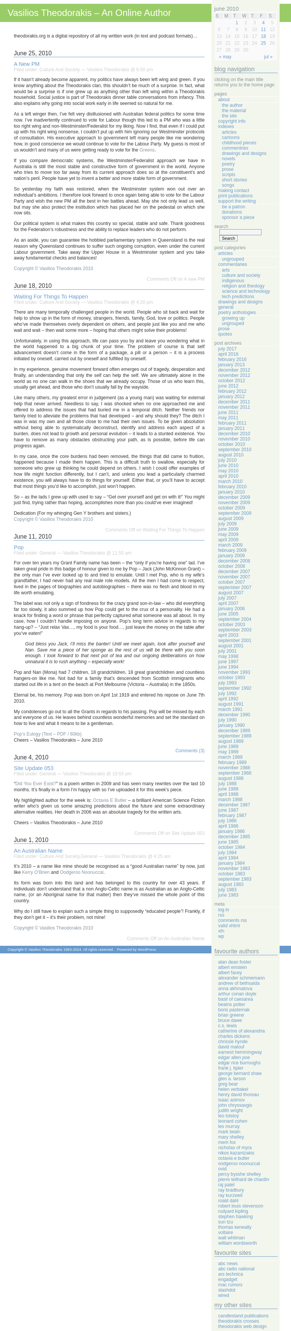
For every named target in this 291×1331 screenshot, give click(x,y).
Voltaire (225, 1232)
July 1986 (227, 820)
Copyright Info (232, 121)
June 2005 (228, 614)
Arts (226, 270)
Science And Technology (246, 291)
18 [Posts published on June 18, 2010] (263, 36)
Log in (223, 909)
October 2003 (231, 624)
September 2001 (235, 640)
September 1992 (235, 688)
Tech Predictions (238, 296)
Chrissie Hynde (233, 1041)
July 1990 (227, 720)
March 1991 (230, 709)
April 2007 (228, 603)
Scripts (228, 174)
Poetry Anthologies (237, 312)
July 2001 (227, 651)
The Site (229, 116)
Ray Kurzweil (230, 1195)
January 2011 (231, 428)
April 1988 (228, 794)
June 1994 (228, 667)
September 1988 (235, 773)
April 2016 (228, 354)
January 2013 (231, 364)
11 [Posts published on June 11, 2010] (263, 29)
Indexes (226, 126)
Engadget (228, 1279)
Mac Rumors (230, 1284)
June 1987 (228, 810)
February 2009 (232, 550)
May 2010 (228, 470)
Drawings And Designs (244, 153)
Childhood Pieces (239, 142)
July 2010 (227, 460)
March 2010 (230, 481)
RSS (221, 915)
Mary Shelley (231, 1137)
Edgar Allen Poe (234, 1057)
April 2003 (228, 635)
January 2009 (231, 555)
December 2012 (234, 370)
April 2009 (228, 539)
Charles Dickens (234, 1036)
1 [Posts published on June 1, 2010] (237, 22)
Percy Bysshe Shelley (239, 1174)
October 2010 (231, 444)
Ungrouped (233, 259)
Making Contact (233, 190)
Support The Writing (237, 201)
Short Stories (234, 180)
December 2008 (234, 561)
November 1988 (234, 767)
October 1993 (231, 677)
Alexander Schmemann (241, 978)
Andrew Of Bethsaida (239, 983)
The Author (232, 105)
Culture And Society (59, 69)
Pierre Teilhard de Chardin (243, 1179)
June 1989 (228, 746)
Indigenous (233, 280)
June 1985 (228, 842)
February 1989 (232, 762)
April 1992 (228, 698)
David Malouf (231, 1047)
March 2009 (230, 545)
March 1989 (230, 757)
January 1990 (231, 725)
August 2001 (231, 645)
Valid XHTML (229, 925)
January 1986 (231, 831)
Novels (228, 158)
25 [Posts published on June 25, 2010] (263, 43)
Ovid (222, 1169)
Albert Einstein (232, 967)
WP (221, 936)
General (47, 553)
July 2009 (227, 523)
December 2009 (234, 497)
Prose (227, 169)
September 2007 (235, 587)
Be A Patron (234, 206)
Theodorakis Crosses (238, 1321)
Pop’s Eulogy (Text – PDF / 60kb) (47, 734)
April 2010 (228, 476)
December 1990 (234, 714)
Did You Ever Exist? (36, 783)
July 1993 (227, 683)
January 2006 (231, 608)
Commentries (235, 148)
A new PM (26, 64)
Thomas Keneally (235, 1227)
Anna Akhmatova (235, 988)
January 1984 (231, 863)
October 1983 (231, 873)
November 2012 (234, 375)
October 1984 (231, 847)
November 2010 (234, 439)
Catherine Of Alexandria (241, 1031)
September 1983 (235, 879)
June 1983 (228, 895)
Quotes (225, 334)
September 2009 (235, 513)
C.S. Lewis (227, 1025)
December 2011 (234, 402)
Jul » (268, 56)
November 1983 (234, 868)
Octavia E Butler (110, 800)
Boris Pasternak (234, 1009)
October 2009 (231, 508)
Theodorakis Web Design (242, 1326)
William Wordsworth (237, 1243)
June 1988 (228, 789)
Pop (18, 547)
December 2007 (234, 571)
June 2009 (228, 529)
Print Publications (235, 195)
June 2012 (228, 386)
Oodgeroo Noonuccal (81, 872)
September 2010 (235, 449)
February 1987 (232, 815)
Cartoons (231, 137)
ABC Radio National (236, 1269)
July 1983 (227, 889)
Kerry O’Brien (36, 872)
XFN (221, 931)
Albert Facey (230, 972)
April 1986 (228, 826)
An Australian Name (38, 851)
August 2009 (231, 518)
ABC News (228, 1263)
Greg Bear (228, 1084)
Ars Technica (230, 1274)
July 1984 (227, 852)
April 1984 (228, 858)
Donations (232, 212)
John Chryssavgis (235, 1105)
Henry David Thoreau (238, 1094)
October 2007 (231, 582)
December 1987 (234, 805)
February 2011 (232, 423)
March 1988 (230, 799)
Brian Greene (231, 1015)
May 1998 (228, 656)
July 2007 (227, 598)
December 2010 (234, 433)
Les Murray (229, 1126)
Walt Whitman (231, 1237)
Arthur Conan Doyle (237, 994)
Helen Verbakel (233, 1089)
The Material (234, 110)
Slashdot (226, 1290)
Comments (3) (190, 750)
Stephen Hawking (235, 1216)
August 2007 (231, 592)
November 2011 (234, 407)
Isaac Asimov (231, 1100)
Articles (229, 132)
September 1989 (235, 736)
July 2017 (227, 348)
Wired (223, 1295)
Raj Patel (226, 1184)
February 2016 (232, 359)
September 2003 (235, 630)
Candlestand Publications (243, 1316)
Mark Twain (229, 1131)
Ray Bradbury (231, 1190)
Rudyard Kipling (233, 1211)
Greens (147, 150)
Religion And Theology (243, 286)
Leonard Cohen (232, 1121)
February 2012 (232, 391)
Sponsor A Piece (238, 217)
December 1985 (234, 836)
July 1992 (227, 693)
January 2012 (231, 396)
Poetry (228, 164)
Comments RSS (232, 920)
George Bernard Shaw (240, 1073)
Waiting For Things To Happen (51, 297)
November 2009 (234, 502)
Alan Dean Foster (234, 962)
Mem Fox (227, 1142)
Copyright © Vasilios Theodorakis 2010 (53, 268)
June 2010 (228, 465)
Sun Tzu (225, 1222)
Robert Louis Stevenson (240, 1206)
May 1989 (228, 752)
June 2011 (228, 412)
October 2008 (231, 566)
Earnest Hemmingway (240, 1052)
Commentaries (232, 264)
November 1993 (234, 672)
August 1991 (231, 704)
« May (225, 56)
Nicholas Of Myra (235, 1147)
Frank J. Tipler (230, 1068)
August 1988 (231, 778)
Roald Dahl (228, 1200)
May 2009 (228, 534)
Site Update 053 (33, 768)
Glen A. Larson (232, 1078)
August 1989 (231, 741)
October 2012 (231, 380)
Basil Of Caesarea (235, 999)
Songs (228, 185)
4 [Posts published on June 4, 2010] (263, 22)
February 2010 (232, 486)
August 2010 (231, 455)
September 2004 (235, 619)
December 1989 (234, 730)
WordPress (147, 949)
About (224, 99)
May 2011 (228, 417)
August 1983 (231, 884)
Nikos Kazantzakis (236, 1153)
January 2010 (231, 492)
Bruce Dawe (230, 1020)
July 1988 (227, 783)
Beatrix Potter (231, 1004)
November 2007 (234, 577)
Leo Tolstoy (228, 1116)
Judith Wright (230, 1110)
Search (221, 226)
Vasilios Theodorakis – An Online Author (89, 13)
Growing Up (233, 318)
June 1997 (228, 661)
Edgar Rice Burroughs (239, 1062)
